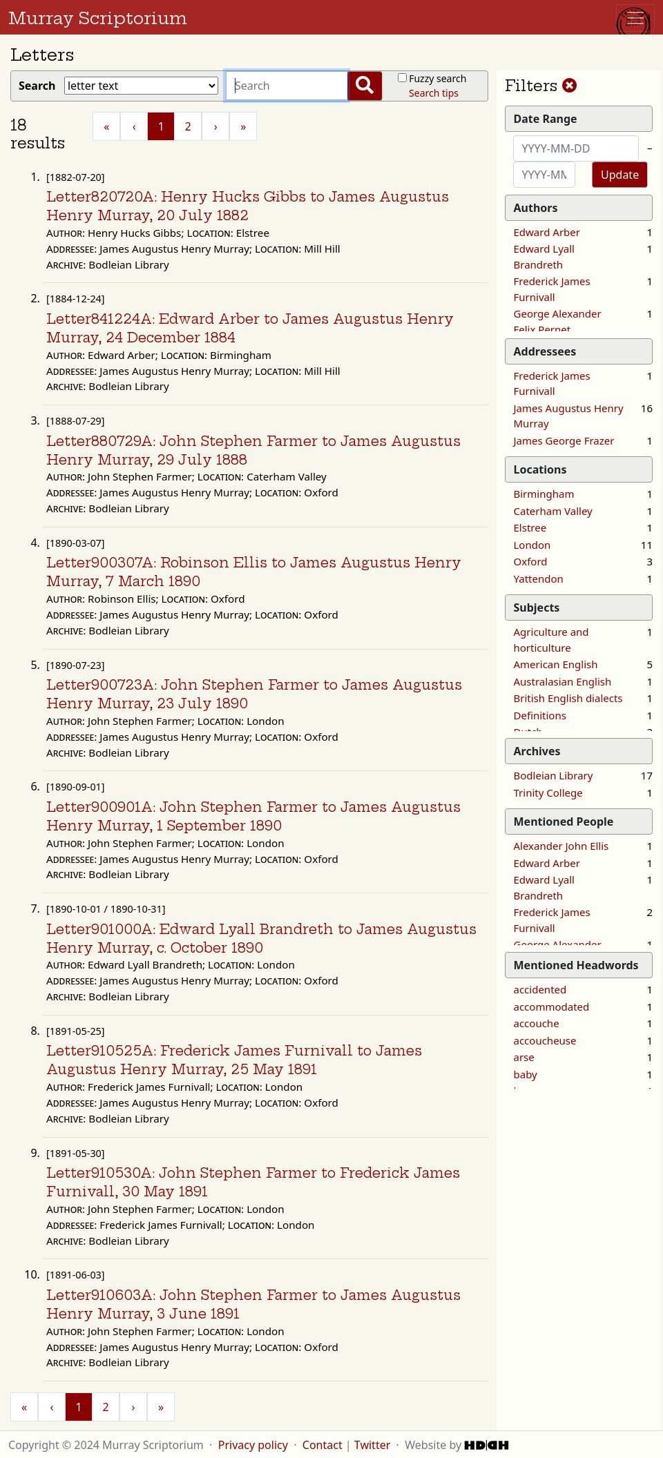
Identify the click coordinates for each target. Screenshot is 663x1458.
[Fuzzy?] (402, 77)
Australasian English (563, 681)
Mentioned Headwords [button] (576, 965)
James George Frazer (564, 440)
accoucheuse (545, 1040)
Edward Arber (547, 232)
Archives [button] (537, 751)
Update (620, 174)
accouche (536, 1023)
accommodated (552, 1006)
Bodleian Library (553, 775)
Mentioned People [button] (564, 821)
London (532, 545)
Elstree (530, 527)
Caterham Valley (553, 511)
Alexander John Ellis (561, 846)
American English (556, 664)
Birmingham (544, 493)
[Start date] (576, 148)
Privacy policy (253, 1444)
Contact (322, 1444)
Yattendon (539, 578)
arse (524, 1057)
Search (40, 85)
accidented (540, 989)
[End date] (544, 175)
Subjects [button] (537, 607)
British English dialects (568, 698)
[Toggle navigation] (635, 18)
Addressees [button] (545, 351)
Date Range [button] (545, 118)
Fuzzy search (437, 78)
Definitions (540, 715)
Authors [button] (536, 207)
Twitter (372, 1444)
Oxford (531, 561)
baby (525, 1074)
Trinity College (548, 792)
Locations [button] (540, 469)
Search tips (434, 92)
